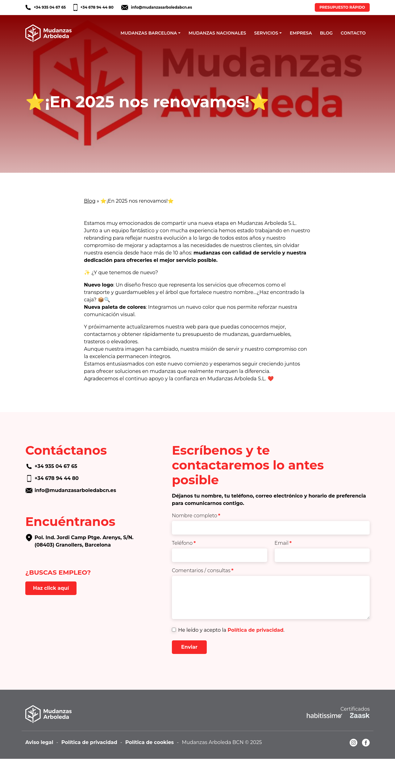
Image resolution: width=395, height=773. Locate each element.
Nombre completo (196, 516)
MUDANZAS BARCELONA (149, 33)
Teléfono (184, 543)
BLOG (326, 33)
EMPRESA (301, 33)
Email (283, 543)
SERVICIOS (266, 33)
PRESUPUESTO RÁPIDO (342, 7)
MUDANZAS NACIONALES (217, 33)
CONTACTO (353, 33)
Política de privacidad (255, 630)
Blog (89, 201)
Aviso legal (39, 742)
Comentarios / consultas (203, 570)
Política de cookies (149, 742)
